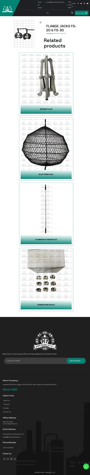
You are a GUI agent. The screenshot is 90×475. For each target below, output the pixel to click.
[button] (40, 22)
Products (5, 404)
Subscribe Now (76, 361)
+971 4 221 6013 (68, 5)
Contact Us (6, 412)
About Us (5, 400)
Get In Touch (81, 13)
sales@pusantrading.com (54, 2)
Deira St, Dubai (39, 5)
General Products (60, 33)
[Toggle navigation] (47, 12)
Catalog (5, 408)
